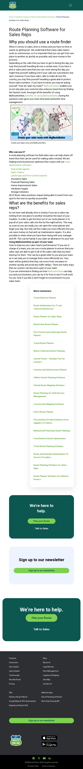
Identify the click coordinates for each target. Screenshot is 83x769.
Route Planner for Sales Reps (48, 316)
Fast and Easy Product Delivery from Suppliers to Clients (51, 421)
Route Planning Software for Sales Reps (50, 467)
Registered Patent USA (18, 705)
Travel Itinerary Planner (45, 298)
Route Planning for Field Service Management (49, 395)
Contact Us (47, 684)
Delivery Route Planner (18, 697)
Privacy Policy (33, 766)
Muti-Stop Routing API (51, 701)
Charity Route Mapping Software (49, 385)
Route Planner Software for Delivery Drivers (51, 478)
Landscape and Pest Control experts (29, 175)
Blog (45, 658)
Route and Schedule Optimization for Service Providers (51, 456)
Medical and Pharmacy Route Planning (52, 431)
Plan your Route (41, 521)
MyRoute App (47, 693)
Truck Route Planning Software (48, 446)
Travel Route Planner (44, 343)
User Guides (14, 667)
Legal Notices (48, 667)
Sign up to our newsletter (41, 570)
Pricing (12, 684)
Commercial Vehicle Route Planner (50, 370)
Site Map (46, 680)
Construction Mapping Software (49, 404)
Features (12, 658)
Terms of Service (48, 766)
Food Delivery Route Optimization (50, 438)
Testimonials (14, 675)
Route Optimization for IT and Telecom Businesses (48, 307)
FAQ (10, 693)
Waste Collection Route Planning (49, 351)
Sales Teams (17, 172)
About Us (46, 662)
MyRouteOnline (51, 86)
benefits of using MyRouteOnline (41, 95)
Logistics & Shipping (51, 675)
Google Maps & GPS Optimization (22, 701)
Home (11, 17)
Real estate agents (20, 169)
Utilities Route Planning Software (49, 377)
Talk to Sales (41, 528)
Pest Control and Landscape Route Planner (50, 334)
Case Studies (14, 671)
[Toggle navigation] (70, 5)
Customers (13, 662)
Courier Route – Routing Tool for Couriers (49, 360)
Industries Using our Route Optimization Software (35, 17)
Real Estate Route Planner (46, 324)
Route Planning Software (52, 697)
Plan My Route (15, 680)
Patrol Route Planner (44, 412)
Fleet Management (50, 671)
